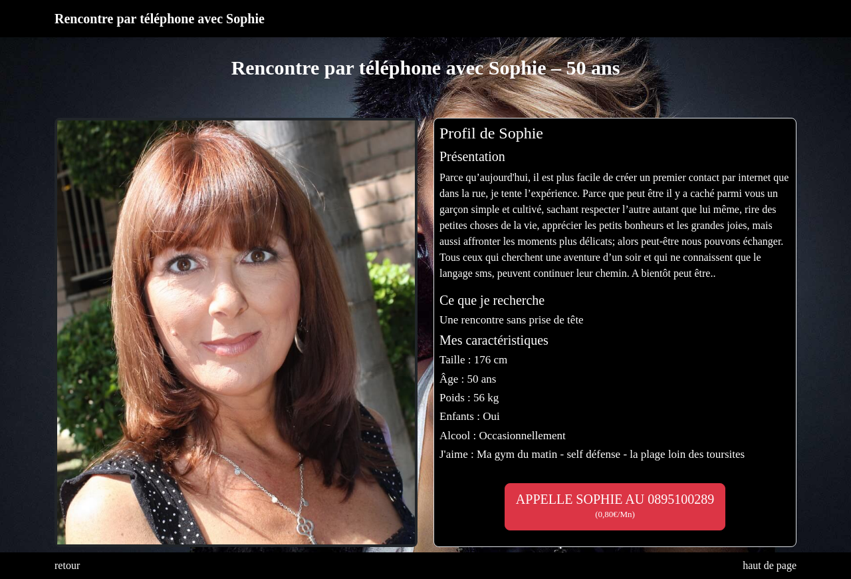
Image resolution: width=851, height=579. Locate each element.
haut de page (769, 565)
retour (67, 565)
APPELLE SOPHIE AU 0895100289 (615, 506)
